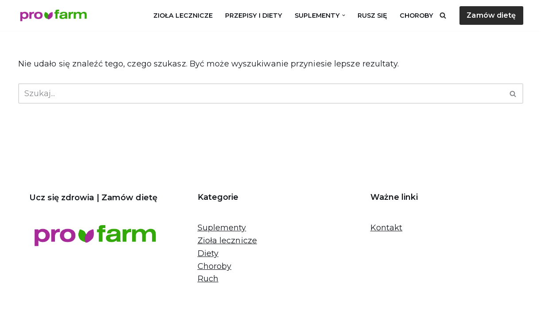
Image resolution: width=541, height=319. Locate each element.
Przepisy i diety (253, 15)
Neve (28, 307)
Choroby (416, 15)
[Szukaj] (443, 15)
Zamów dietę (491, 15)
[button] (343, 15)
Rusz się (372, 15)
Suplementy (222, 228)
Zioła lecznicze (183, 15)
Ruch (208, 279)
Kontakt (386, 228)
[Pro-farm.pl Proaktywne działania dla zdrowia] (55, 15)
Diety (208, 253)
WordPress (118, 307)
